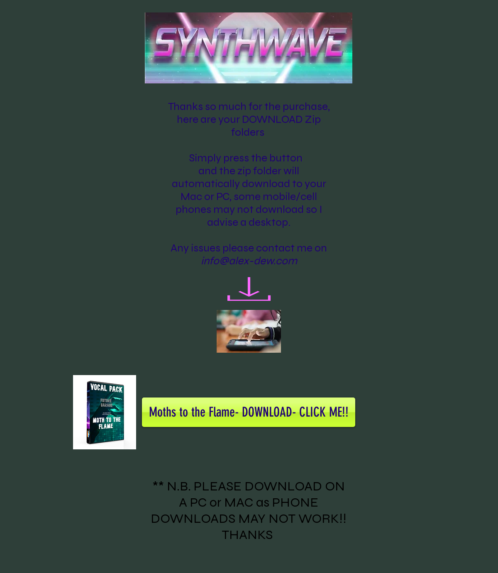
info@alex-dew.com (249, 260)
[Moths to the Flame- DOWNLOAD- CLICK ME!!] (248, 412)
